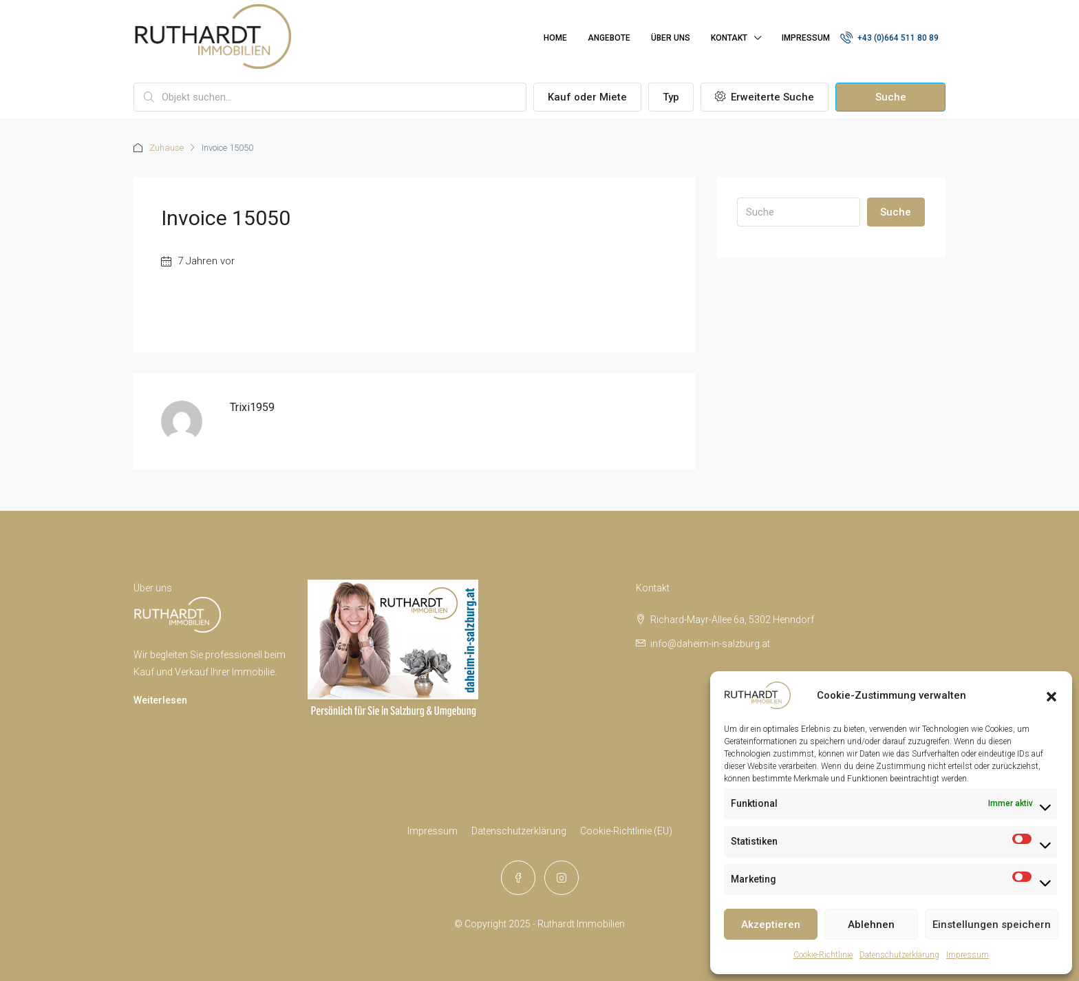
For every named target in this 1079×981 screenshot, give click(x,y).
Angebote (609, 38)
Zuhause (166, 148)
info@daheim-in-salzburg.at (710, 643)
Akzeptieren (770, 924)
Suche (890, 97)
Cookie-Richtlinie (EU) (626, 830)
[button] (1051, 695)
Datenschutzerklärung (899, 955)
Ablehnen (871, 924)
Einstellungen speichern (991, 924)
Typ (671, 97)
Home (555, 38)
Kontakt (729, 38)
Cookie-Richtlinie (823, 955)
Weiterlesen (160, 700)
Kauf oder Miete (587, 97)
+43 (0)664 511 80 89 (889, 37)
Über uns (670, 38)
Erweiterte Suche (764, 97)
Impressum (967, 955)
